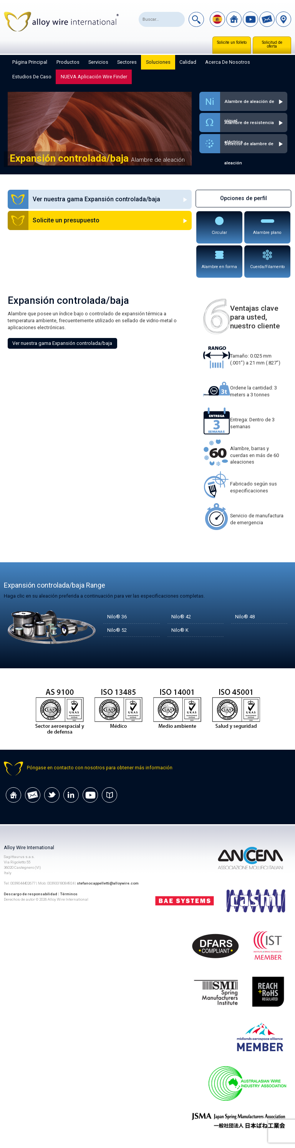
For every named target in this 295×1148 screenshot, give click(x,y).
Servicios (98, 62)
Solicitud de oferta (272, 44)
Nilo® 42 (181, 617)
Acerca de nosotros (227, 62)
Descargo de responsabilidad (30, 894)
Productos (68, 62)
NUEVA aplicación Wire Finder (94, 77)
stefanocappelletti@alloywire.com (108, 883)
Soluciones (158, 62)
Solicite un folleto (232, 42)
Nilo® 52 (117, 630)
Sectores (127, 62)
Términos (69, 894)
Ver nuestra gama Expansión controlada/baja (62, 343)
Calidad (187, 62)
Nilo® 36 (117, 617)
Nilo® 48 (245, 617)
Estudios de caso (31, 77)
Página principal (29, 62)
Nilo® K (180, 630)
